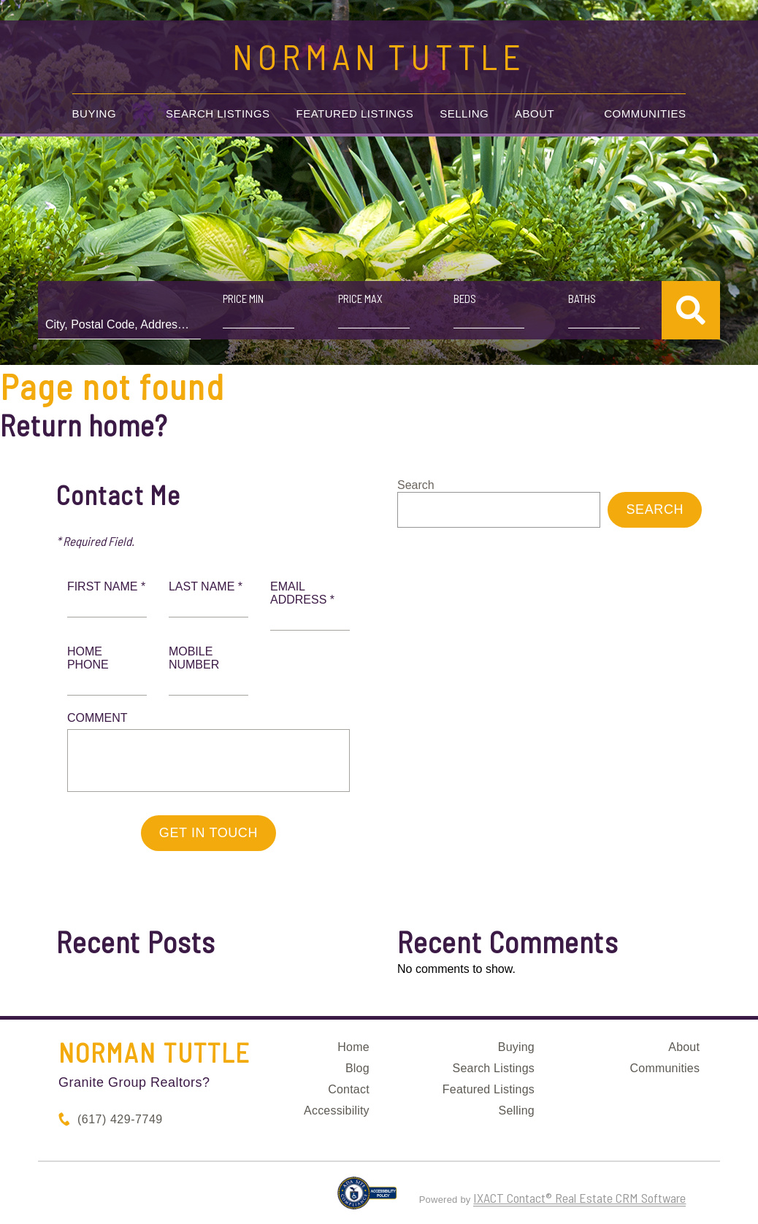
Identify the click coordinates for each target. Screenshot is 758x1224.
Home (353, 1047)
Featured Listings (355, 113)
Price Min (243, 298)
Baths (582, 298)
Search (415, 485)
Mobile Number (194, 658)
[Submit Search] (691, 310)
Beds (464, 298)
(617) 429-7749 (120, 1119)
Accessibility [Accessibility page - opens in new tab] (337, 1110)
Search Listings (218, 113)
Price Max (360, 298)
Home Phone (88, 658)
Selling (464, 113)
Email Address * (302, 593)
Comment (97, 718)
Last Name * (205, 586)
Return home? (83, 424)
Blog (357, 1068)
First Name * (106, 586)
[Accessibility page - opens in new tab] (367, 1199)
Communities (645, 113)
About (534, 113)
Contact (349, 1089)
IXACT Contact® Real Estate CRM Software (579, 1198)
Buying (94, 113)
